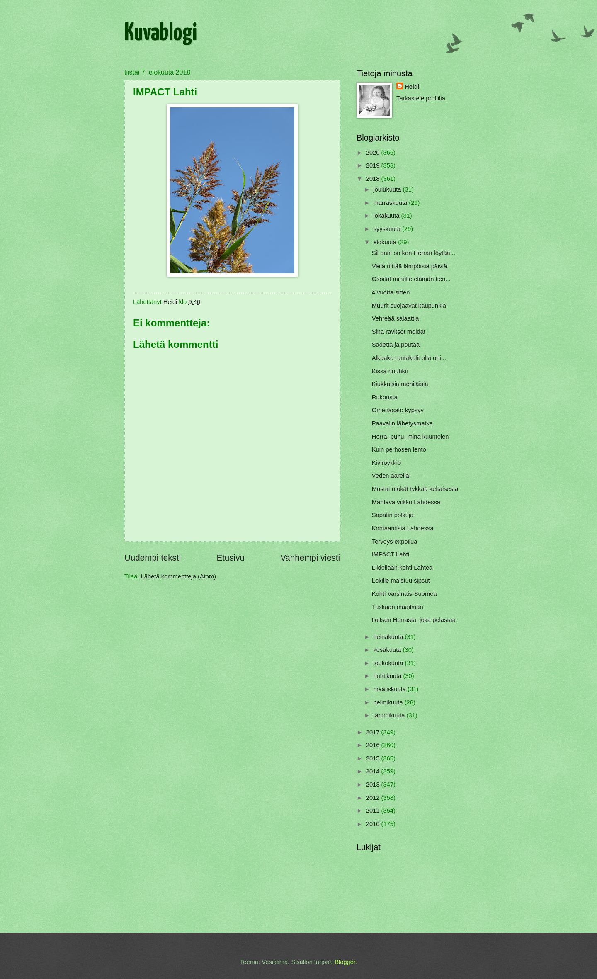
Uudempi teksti (152, 557)
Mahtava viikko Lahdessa (406, 502)
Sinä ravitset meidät (398, 331)
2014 (373, 771)
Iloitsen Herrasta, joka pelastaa (414, 620)
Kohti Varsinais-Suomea (404, 593)
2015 (373, 758)
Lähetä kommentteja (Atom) (178, 576)
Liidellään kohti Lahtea (402, 567)
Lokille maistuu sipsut (401, 580)
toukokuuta (389, 663)
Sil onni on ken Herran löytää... (413, 253)
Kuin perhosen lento (399, 449)
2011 (373, 810)
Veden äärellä (390, 475)
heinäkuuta (389, 637)
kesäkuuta (388, 649)
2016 (373, 745)
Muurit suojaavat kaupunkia (409, 305)
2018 (373, 178)
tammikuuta (389, 715)
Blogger (345, 962)
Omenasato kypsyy (398, 410)
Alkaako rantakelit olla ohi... (409, 358)
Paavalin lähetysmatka (402, 423)
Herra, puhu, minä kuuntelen (410, 436)
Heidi (412, 86)
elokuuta (385, 242)
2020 (373, 152)
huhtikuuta (388, 676)
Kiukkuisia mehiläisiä (400, 384)
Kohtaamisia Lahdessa (403, 528)
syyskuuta (387, 229)
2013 (373, 784)
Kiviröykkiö (386, 462)
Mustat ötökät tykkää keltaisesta (415, 489)
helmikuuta (388, 702)
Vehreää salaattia (395, 318)
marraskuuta (391, 202)
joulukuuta (388, 189)
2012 (373, 797)
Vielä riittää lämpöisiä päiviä (409, 266)
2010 (373, 824)
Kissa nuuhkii (390, 371)
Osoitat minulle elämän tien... (411, 279)
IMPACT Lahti (390, 554)
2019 (373, 165)
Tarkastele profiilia (420, 98)
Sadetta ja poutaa (396, 344)
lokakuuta (387, 215)
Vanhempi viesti (310, 557)
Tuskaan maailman (397, 607)
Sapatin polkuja (393, 515)
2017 (373, 732)
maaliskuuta (390, 689)
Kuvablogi (160, 33)
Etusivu (230, 557)
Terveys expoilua (394, 541)
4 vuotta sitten (391, 292)
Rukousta (385, 397)
